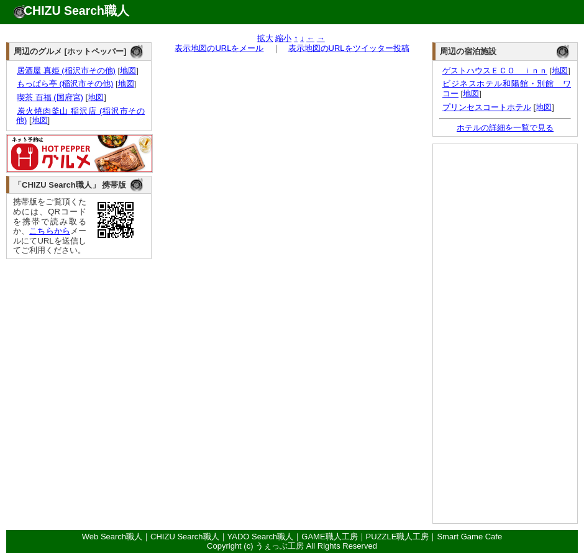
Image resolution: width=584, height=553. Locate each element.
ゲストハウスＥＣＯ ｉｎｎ (494, 70)
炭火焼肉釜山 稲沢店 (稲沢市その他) (80, 116)
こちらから (49, 230)
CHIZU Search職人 (76, 10)
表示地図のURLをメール (219, 48)
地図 (128, 70)
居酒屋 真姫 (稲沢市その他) (66, 70)
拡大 (265, 38)
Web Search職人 (112, 536)
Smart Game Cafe (469, 536)
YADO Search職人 (260, 536)
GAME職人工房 (329, 536)
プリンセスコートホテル (486, 107)
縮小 (283, 38)
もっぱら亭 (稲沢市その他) (64, 83)
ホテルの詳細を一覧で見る (505, 127)
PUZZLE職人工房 (397, 536)
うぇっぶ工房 (279, 546)
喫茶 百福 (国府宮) (49, 97)
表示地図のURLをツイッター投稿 (348, 48)
